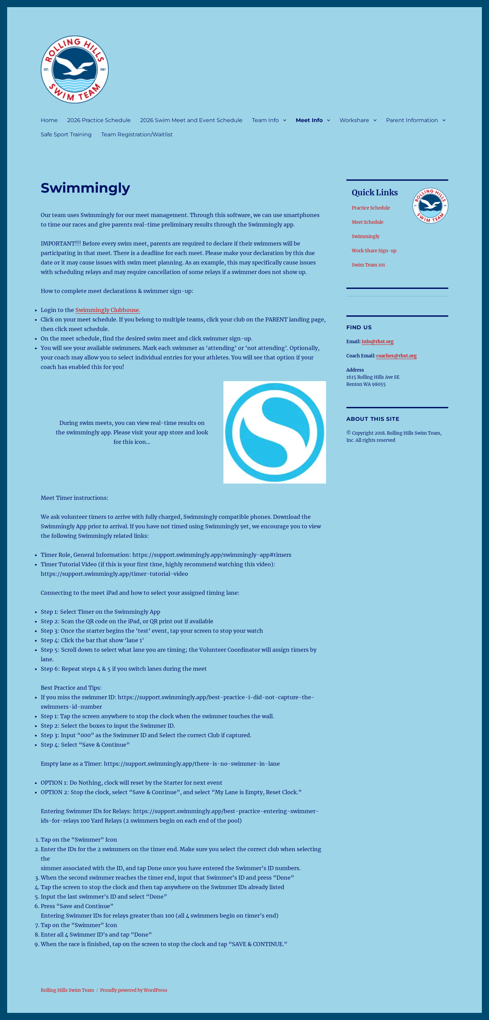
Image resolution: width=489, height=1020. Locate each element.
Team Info (265, 120)
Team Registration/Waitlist (137, 134)
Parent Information (412, 120)
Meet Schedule (367, 222)
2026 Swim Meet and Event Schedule (191, 120)
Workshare (354, 120)
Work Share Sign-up (374, 251)
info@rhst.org (378, 342)
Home (49, 120)
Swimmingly (365, 236)
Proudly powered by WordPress (133, 990)
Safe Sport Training (66, 134)
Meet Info (309, 120)
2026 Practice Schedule (99, 120)
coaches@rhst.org (396, 356)
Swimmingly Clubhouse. (107, 310)
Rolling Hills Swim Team (67, 990)
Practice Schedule (371, 208)
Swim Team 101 (368, 265)
